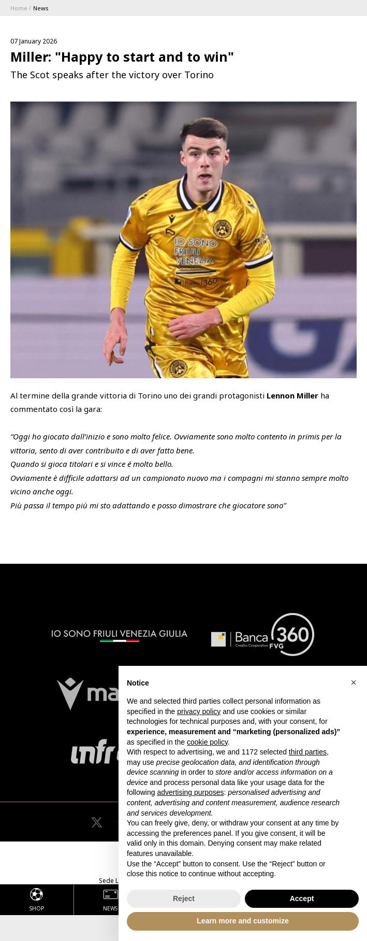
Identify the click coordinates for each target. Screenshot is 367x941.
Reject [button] (184, 898)
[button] (353, 682)
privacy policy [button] (199, 711)
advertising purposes (190, 792)
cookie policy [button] (207, 742)
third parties (308, 752)
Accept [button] (302, 898)
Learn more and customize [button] (242, 921)
